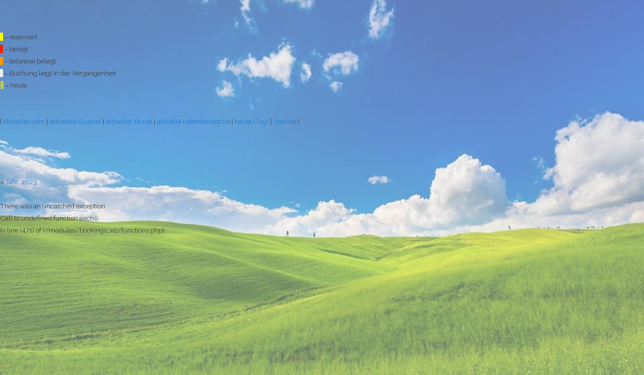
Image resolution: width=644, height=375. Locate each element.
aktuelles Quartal (75, 121)
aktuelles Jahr (24, 121)
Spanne (284, 121)
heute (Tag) (251, 121)
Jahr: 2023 (21, 182)
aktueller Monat (129, 121)
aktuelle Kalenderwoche (193, 121)
